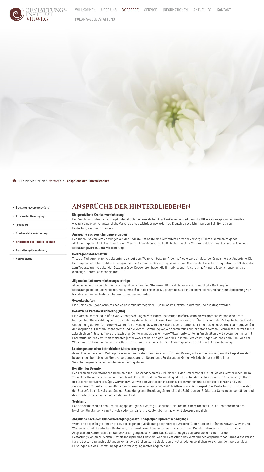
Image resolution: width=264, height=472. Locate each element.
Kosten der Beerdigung (30, 216)
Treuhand (22, 224)
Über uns (109, 9)
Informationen (175, 9)
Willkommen (85, 9)
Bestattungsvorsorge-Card (32, 207)
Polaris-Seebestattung (95, 19)
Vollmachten (24, 258)
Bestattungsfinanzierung (31, 250)
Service (150, 9)
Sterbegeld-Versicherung (32, 233)
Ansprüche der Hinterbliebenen (88, 181)
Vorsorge (130, 9)
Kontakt (224, 9)
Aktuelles (202, 9)
